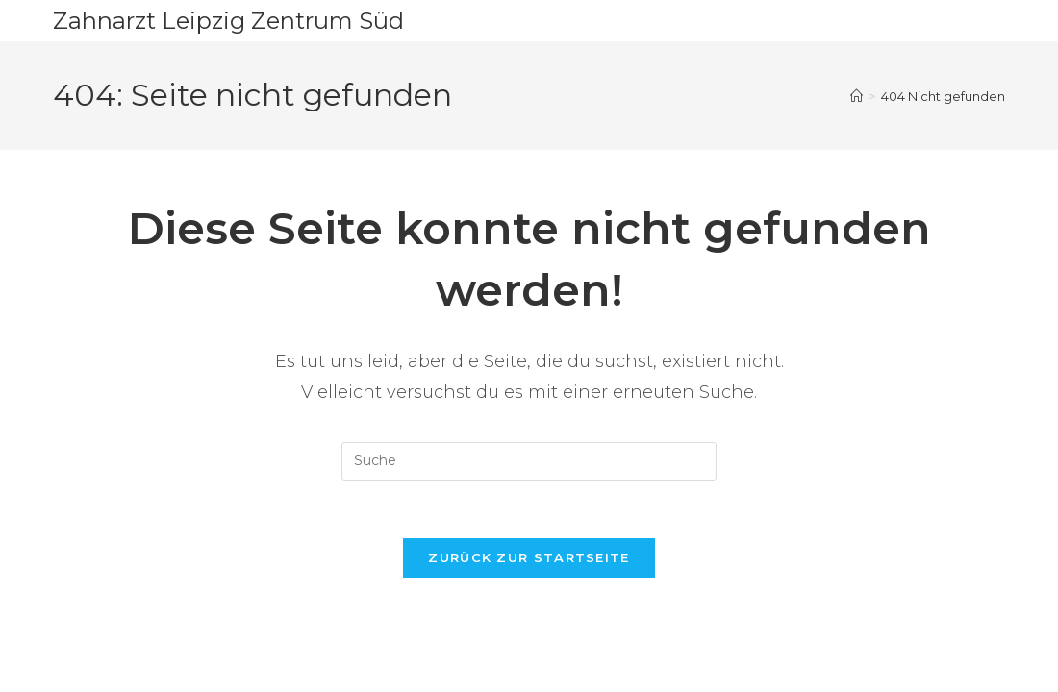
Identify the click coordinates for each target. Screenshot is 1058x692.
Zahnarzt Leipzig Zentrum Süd (228, 21)
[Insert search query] (529, 461)
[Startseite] (856, 96)
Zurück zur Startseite (528, 557)
